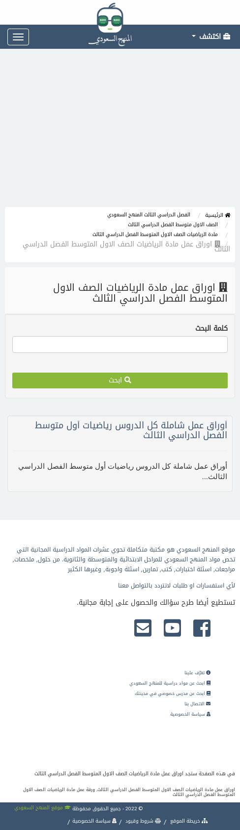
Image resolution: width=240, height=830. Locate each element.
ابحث (120, 380)
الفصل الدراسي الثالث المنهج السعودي (148, 214)
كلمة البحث (211, 329)
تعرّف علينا (197, 672)
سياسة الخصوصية (190, 714)
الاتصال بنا (197, 703)
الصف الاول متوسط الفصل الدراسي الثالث (173, 224)
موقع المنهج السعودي (42, 807)
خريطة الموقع (188, 821)
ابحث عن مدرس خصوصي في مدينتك (172, 693)
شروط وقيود (142, 821)
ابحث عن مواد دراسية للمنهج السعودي (169, 683)
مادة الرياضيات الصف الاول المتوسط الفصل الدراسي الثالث (155, 234)
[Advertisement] (120, 133)
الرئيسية (217, 215)
